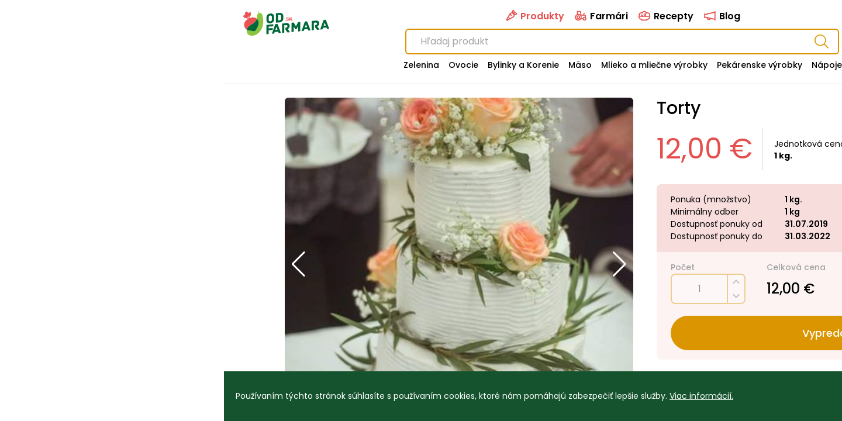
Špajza (641, 65)
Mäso (356, 65)
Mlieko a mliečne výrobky (430, 65)
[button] (74, 264)
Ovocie (239, 65)
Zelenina (197, 65)
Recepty (441, 16)
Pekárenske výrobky (535, 65)
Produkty (310, 16)
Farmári (377, 16)
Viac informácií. (477, 396)
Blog (497, 16)
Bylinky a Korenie (299, 65)
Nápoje (603, 65)
